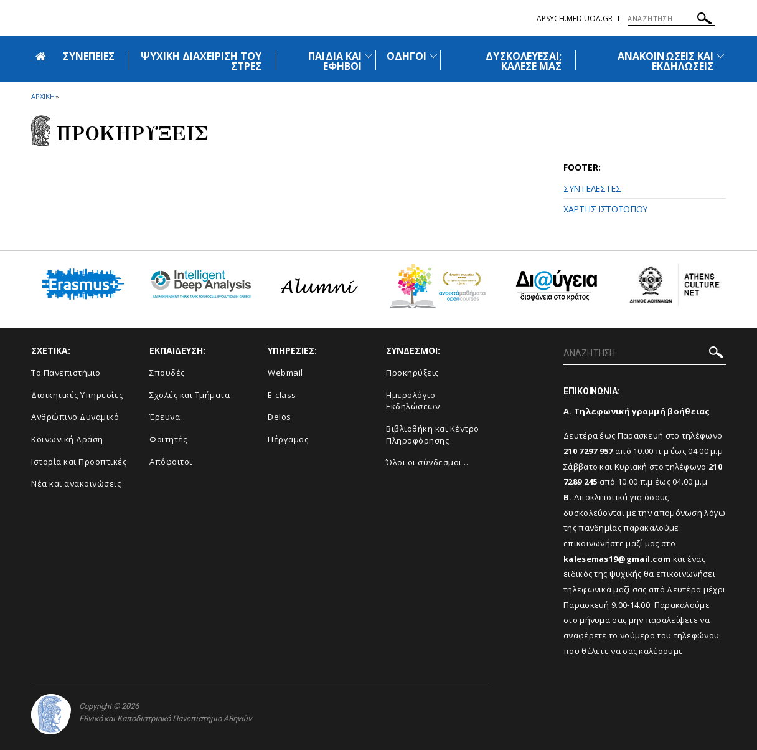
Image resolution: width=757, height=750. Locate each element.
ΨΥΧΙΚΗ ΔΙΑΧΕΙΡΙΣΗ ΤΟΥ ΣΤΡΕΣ (201, 61)
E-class (282, 395)
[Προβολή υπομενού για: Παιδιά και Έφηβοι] (368, 56)
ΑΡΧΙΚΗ (42, 96)
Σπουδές (167, 372)
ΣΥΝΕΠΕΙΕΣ (89, 56)
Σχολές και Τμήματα (189, 395)
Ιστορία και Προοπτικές (78, 461)
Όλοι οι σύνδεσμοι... (427, 462)
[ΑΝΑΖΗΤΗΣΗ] (671, 19)
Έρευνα (164, 416)
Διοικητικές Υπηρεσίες (77, 395)
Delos (279, 416)
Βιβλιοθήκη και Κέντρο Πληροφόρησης (432, 434)
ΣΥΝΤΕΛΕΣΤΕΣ (592, 188)
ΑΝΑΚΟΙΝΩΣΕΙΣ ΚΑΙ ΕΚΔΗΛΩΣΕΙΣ (665, 61)
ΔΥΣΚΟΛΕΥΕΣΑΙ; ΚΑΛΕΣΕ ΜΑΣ (524, 61)
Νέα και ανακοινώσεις (76, 483)
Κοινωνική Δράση (67, 439)
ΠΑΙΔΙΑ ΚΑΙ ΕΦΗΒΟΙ (335, 61)
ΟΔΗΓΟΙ (406, 56)
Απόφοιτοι (170, 461)
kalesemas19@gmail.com (616, 558)
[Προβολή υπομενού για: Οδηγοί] (433, 56)
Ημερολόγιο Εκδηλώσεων (413, 400)
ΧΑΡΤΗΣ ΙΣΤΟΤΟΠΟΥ (605, 209)
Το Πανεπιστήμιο (66, 372)
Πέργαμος (288, 439)
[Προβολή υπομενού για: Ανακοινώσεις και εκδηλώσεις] (720, 56)
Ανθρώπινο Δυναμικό (75, 416)
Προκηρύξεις (412, 372)
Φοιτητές (168, 439)
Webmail (285, 372)
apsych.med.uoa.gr (575, 18)
